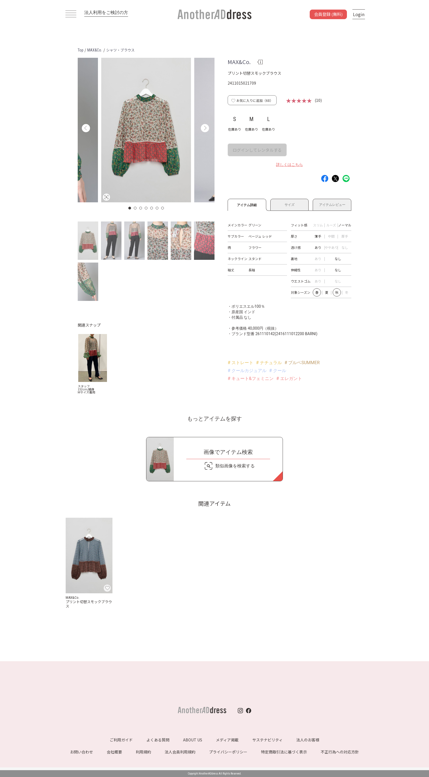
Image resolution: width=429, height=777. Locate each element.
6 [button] (157, 208)
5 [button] (151, 208)
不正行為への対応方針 (340, 752)
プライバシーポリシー (228, 752)
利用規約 (143, 752)
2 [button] (135, 208)
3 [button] (141, 208)
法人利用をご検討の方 (106, 12)
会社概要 (114, 752)
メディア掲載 (227, 740)
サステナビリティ (267, 740)
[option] (146, 130)
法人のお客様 (307, 740)
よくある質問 (157, 740)
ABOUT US (192, 740)
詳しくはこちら (289, 164)
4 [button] (146, 208)
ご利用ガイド (121, 740)
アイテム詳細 (247, 204)
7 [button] (162, 208)
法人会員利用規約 (180, 752)
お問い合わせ (81, 752)
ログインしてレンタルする (257, 150)
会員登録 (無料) (328, 14)
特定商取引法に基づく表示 (284, 752)
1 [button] (130, 208)
